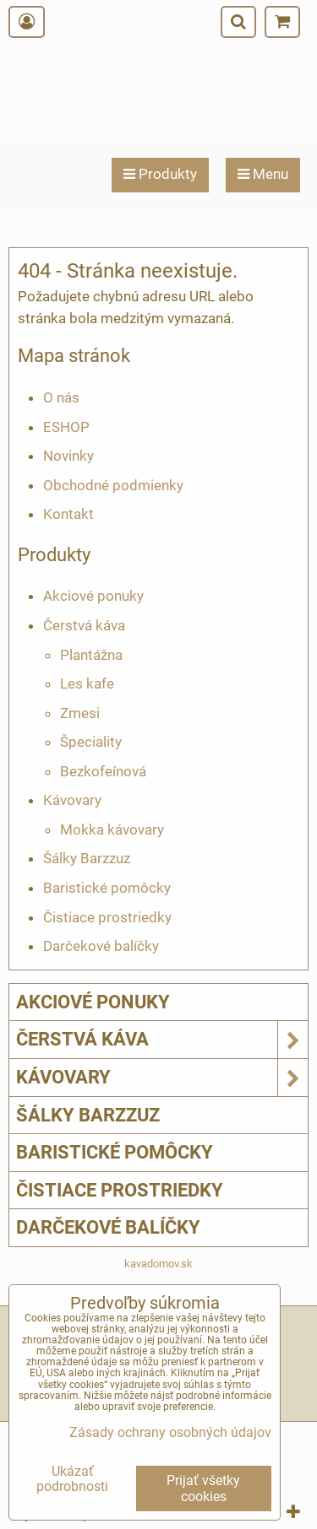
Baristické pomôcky (107, 887)
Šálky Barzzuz (86, 858)
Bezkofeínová (103, 771)
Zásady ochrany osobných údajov (170, 1432)
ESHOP (66, 427)
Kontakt (68, 513)
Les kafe (87, 683)
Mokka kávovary (112, 829)
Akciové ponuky (93, 595)
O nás (61, 397)
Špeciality (91, 741)
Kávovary (72, 800)
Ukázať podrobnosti (72, 1479)
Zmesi (80, 713)
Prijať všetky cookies (203, 1488)
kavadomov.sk (158, 1263)
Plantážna (91, 654)
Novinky (68, 455)
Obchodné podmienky (113, 485)
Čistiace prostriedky (107, 917)
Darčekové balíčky (101, 945)
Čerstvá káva (84, 625)
